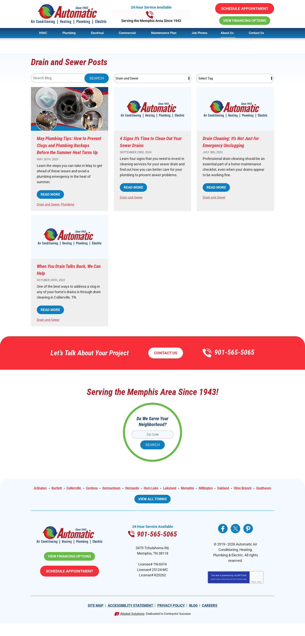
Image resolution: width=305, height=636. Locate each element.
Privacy (254, 594)
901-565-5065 (152, 14)
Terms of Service (237, 591)
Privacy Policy (225, 591)
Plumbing (71, 211)
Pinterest (248, 541)
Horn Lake (172, 496)
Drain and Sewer (49, 211)
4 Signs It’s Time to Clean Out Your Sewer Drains (148, 142)
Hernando (151, 496)
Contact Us (165, 360)
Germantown (128, 496)
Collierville (87, 496)
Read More (50, 201)
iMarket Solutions (132, 626)
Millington (232, 496)
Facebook (223, 541)
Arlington (50, 496)
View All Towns (152, 512)
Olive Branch (142, 501)
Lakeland (192, 496)
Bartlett (68, 496)
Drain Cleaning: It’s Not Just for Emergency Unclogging (234, 142)
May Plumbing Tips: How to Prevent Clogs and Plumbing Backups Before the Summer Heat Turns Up (69, 149)
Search (96, 78)
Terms (259, 594)
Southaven (164, 501)
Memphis (211, 496)
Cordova (107, 496)
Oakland (251, 496)
